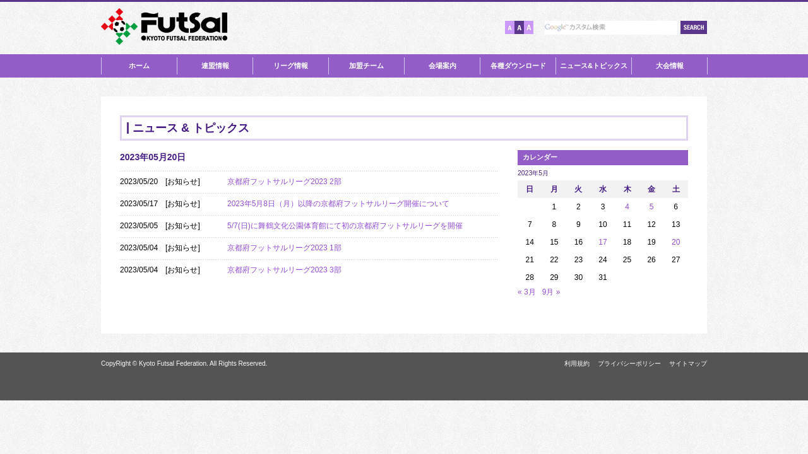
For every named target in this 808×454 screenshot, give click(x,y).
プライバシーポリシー (629, 363)
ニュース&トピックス (593, 65)
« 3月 (527, 292)
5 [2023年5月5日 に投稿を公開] (652, 206)
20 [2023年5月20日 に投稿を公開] (676, 242)
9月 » (551, 292)
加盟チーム (366, 65)
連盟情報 (215, 65)
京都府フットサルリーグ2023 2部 (284, 181)
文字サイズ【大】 (528, 27)
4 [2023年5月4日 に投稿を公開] (627, 206)
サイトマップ (688, 363)
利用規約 (577, 363)
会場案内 (442, 65)
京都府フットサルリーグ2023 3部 (284, 269)
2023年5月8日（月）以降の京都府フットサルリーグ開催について (338, 203)
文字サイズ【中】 (519, 27)
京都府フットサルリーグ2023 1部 (284, 247)
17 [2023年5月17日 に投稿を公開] (602, 242)
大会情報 (670, 65)
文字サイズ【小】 (509, 27)
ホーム (139, 65)
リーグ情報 (290, 65)
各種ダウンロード (518, 65)
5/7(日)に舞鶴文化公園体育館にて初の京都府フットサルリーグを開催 (345, 225)
